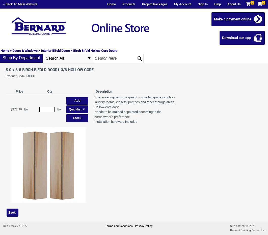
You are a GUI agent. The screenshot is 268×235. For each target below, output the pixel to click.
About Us (234, 4)
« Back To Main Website (20, 4)
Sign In (203, 4)
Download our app (236, 38)
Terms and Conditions (119, 226)
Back (12, 212)
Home (111, 4)
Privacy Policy (143, 226)
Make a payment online (232, 19)
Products (129, 4)
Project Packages (155, 4)
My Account (182, 4)
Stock (77, 118)
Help (217, 4)
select (89, 58)
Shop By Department (21, 58)
